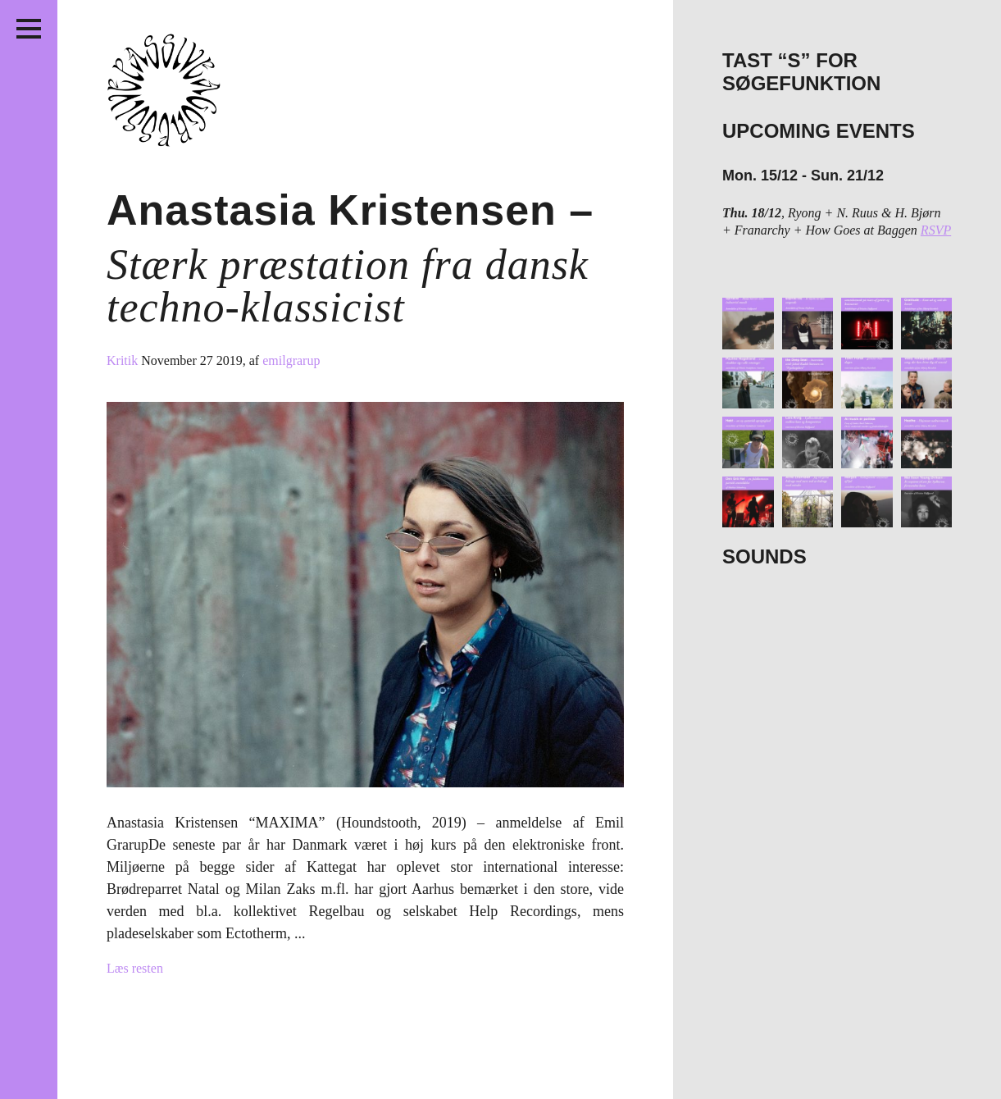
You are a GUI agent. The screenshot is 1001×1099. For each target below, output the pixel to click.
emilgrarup (291, 360)
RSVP (936, 230)
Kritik (124, 360)
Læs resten (135, 968)
